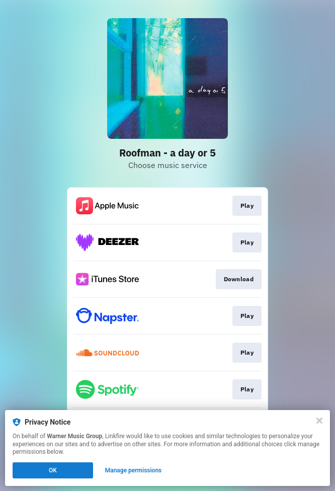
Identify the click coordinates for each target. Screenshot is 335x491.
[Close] (319, 421)
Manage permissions (133, 470)
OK (53, 470)
